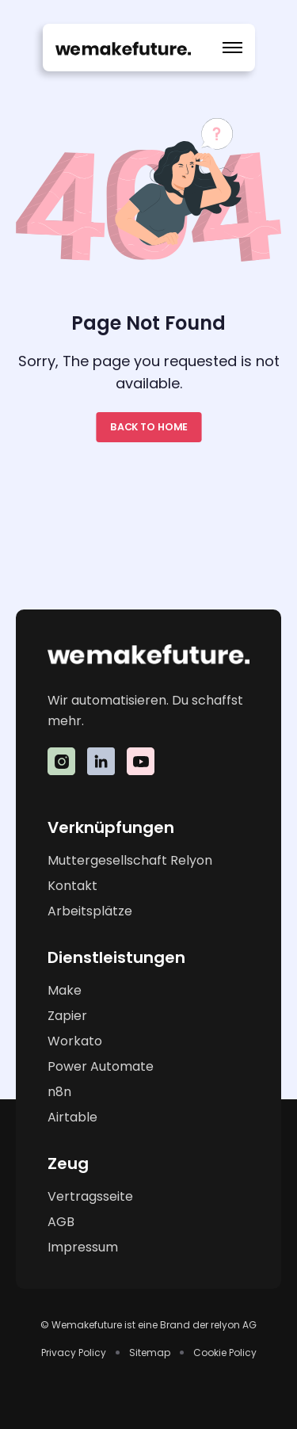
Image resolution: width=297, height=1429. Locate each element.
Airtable (72, 1117)
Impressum (83, 1247)
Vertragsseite (90, 1196)
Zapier (67, 1016)
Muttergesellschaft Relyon (130, 860)
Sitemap (149, 1352)
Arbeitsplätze (90, 911)
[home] (123, 47)
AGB (61, 1222)
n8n (59, 1092)
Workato (75, 1041)
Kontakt (72, 886)
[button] (232, 47)
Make (65, 990)
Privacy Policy (73, 1352)
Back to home (148, 427)
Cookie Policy (225, 1352)
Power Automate (101, 1066)
